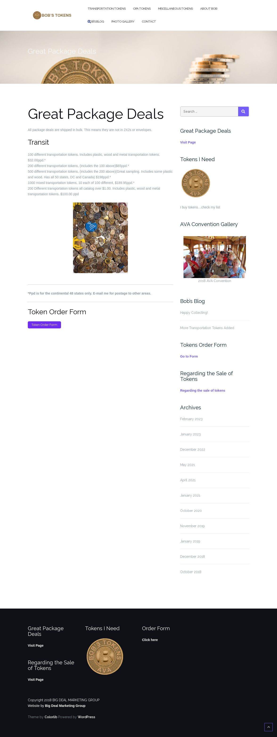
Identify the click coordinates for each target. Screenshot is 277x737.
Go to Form (189, 356)
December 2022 (192, 449)
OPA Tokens (142, 8)
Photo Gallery (122, 21)
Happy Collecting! (194, 313)
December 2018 (192, 556)
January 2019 (190, 541)
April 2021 (188, 480)
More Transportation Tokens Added (207, 328)
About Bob (208, 8)
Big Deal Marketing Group (65, 706)
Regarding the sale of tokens (202, 390)
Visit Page (188, 142)
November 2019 (192, 526)
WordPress (86, 717)
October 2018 (190, 572)
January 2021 (190, 495)
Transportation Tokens (107, 8)
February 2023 (191, 419)
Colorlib (51, 717)
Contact (149, 21)
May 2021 (187, 465)
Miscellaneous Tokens (175, 8)
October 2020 (191, 511)
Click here (150, 640)
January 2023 (190, 434)
